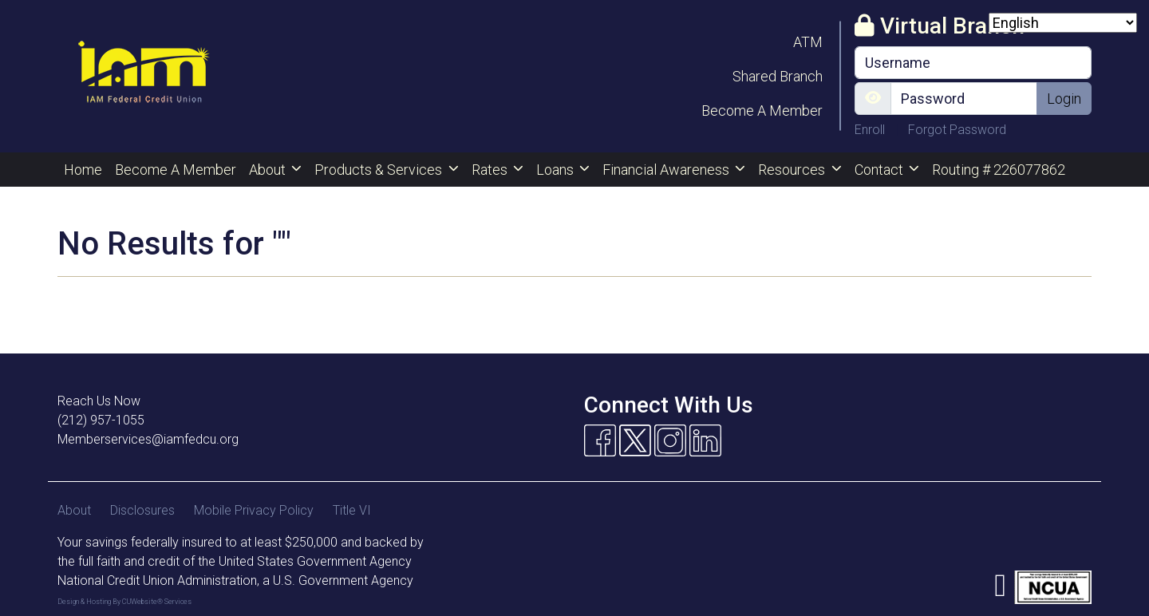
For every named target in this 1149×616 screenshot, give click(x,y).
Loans (556, 169)
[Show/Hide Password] (873, 98)
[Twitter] (635, 440)
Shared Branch (777, 76)
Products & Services (379, 169)
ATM (808, 42)
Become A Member (762, 110)
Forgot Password (957, 129)
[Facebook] (600, 440)
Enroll (871, 129)
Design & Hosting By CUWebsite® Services (124, 602)
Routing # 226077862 (998, 169)
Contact (880, 169)
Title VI (352, 510)
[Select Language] (1063, 23)
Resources (793, 169)
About (269, 169)
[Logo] (143, 76)
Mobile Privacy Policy (254, 510)
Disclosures (142, 510)
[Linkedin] (705, 440)
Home (83, 169)
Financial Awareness (667, 169)
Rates (491, 169)
